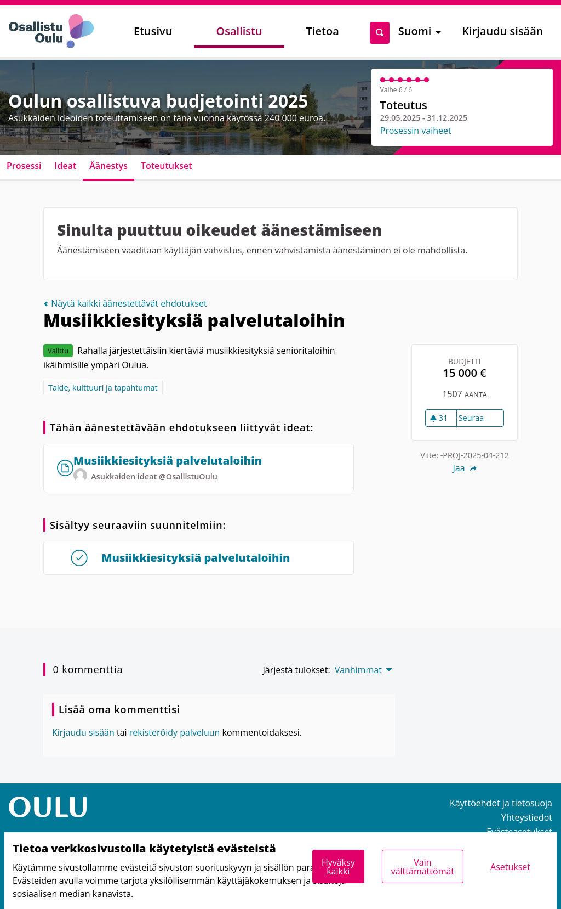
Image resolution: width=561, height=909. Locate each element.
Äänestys (108, 166)
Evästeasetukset (519, 832)
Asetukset (510, 867)
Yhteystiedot (526, 817)
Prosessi (24, 166)
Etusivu (153, 31)
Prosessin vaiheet (415, 131)
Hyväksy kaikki (338, 866)
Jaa (464, 468)
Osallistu (239, 31)
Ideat (66, 166)
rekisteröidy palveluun (174, 732)
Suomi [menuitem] (415, 31)
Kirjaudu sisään (502, 31)
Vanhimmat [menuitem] (358, 669)
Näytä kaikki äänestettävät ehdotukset (125, 303)
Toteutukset (166, 166)
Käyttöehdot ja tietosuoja (501, 803)
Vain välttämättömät (422, 866)
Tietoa (322, 31)
